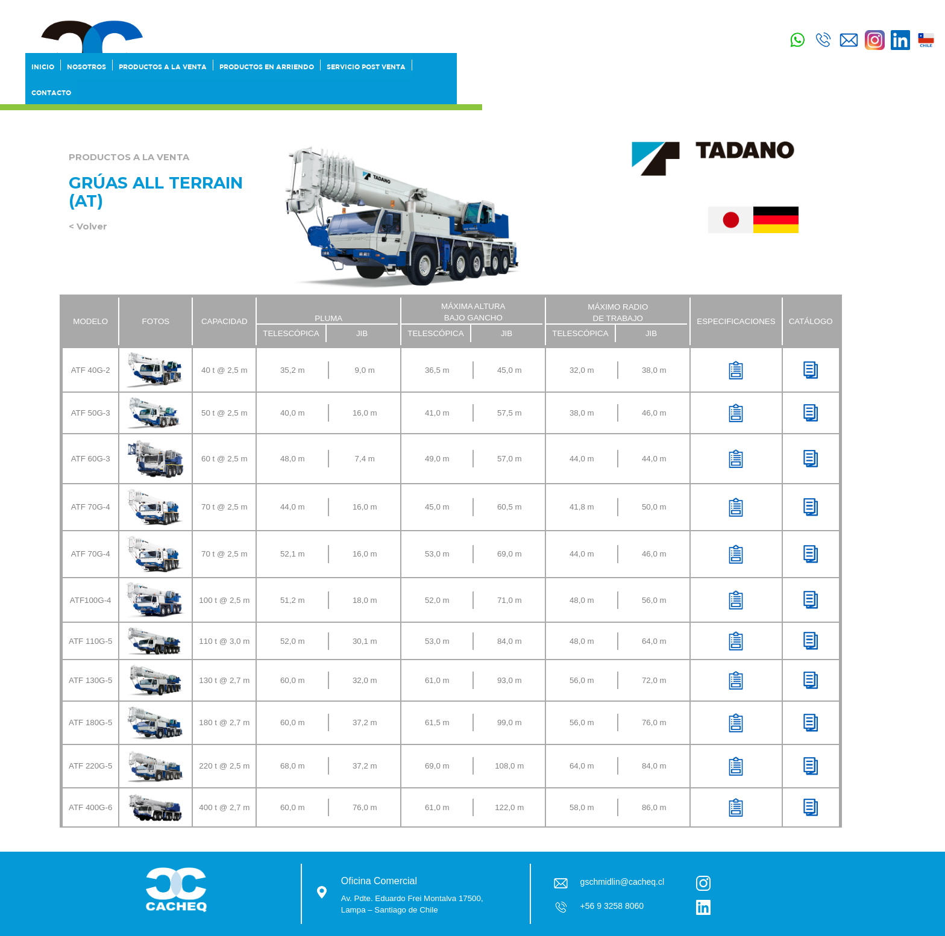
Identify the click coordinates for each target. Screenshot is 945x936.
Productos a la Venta (163, 68)
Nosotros (86, 68)
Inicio (42, 68)
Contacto (51, 92)
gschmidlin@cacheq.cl (622, 882)
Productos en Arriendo (266, 68)
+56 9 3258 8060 (612, 906)
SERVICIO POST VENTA (366, 68)
